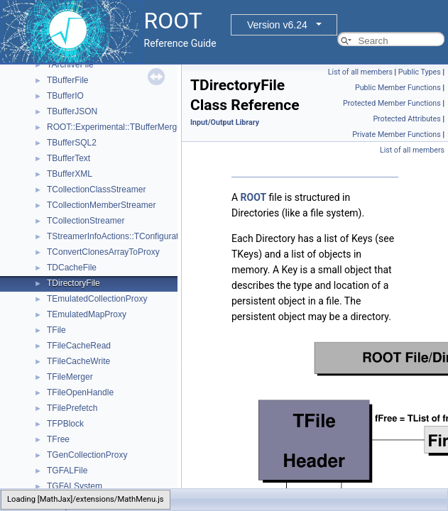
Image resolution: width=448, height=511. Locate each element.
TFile (56, 330)
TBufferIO (65, 96)
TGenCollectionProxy (87, 455)
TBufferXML (69, 174)
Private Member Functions (396, 134)
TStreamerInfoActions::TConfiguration (118, 236)
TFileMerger (70, 377)
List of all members (360, 72)
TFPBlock (65, 424)
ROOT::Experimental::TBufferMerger (116, 127)
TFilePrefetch (72, 408)
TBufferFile (67, 80)
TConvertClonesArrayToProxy (103, 252)
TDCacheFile (72, 268)
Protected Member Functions (392, 103)
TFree (58, 439)
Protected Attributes (406, 118)
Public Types (419, 72)
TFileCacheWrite (78, 361)
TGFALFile (67, 471)
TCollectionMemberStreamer (101, 205)
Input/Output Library (224, 122)
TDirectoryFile (73, 283)
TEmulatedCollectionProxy (97, 299)
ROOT (254, 197)
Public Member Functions (398, 87)
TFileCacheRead (79, 346)
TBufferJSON (72, 111)
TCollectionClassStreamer (96, 189)
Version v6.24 (277, 25)
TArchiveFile (70, 65)
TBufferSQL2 (72, 143)
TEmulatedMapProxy (86, 314)
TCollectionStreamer (85, 221)
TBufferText (68, 158)
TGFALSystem (74, 486)
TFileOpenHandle (80, 392)
